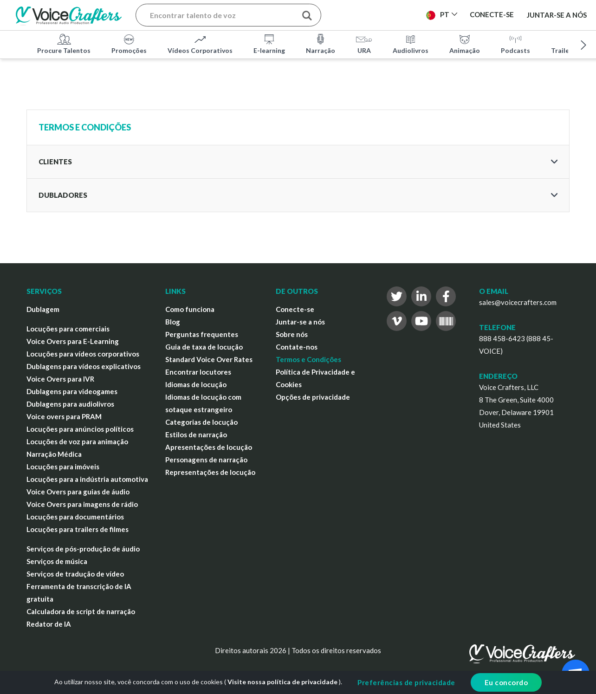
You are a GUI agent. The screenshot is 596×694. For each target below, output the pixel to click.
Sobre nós (292, 334)
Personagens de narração (206, 459)
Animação (464, 43)
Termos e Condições (308, 359)
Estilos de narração (196, 434)
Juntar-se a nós (557, 15)
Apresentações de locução (208, 447)
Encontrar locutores (198, 372)
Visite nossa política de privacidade (282, 682)
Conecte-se (295, 309)
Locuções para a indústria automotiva (87, 479)
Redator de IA (48, 624)
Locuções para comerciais (68, 328)
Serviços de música (56, 561)
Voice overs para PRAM (64, 416)
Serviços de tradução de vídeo (75, 574)
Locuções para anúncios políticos (80, 429)
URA (364, 43)
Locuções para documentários (75, 516)
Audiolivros (410, 43)
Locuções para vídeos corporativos (82, 354)
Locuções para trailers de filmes (77, 529)
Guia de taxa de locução (204, 347)
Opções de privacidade (313, 397)
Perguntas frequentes (201, 334)
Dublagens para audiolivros (70, 404)
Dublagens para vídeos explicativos (83, 366)
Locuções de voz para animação (77, 441)
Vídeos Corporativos (200, 43)
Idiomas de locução (196, 384)
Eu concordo (506, 682)
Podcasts (515, 43)
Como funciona (189, 309)
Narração (320, 43)
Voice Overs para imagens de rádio (82, 504)
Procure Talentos (64, 43)
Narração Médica (54, 454)
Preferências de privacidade (406, 682)
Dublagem (42, 309)
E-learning (269, 43)
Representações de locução (210, 472)
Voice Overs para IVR (60, 379)
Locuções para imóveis (62, 466)
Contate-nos (296, 347)
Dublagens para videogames (71, 391)
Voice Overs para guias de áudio (78, 491)
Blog (172, 322)
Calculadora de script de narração (80, 611)
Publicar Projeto (379, 14)
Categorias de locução (201, 422)
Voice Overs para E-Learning (72, 341)
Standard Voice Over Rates (209, 359)
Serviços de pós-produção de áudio (83, 549)
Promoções (129, 43)
